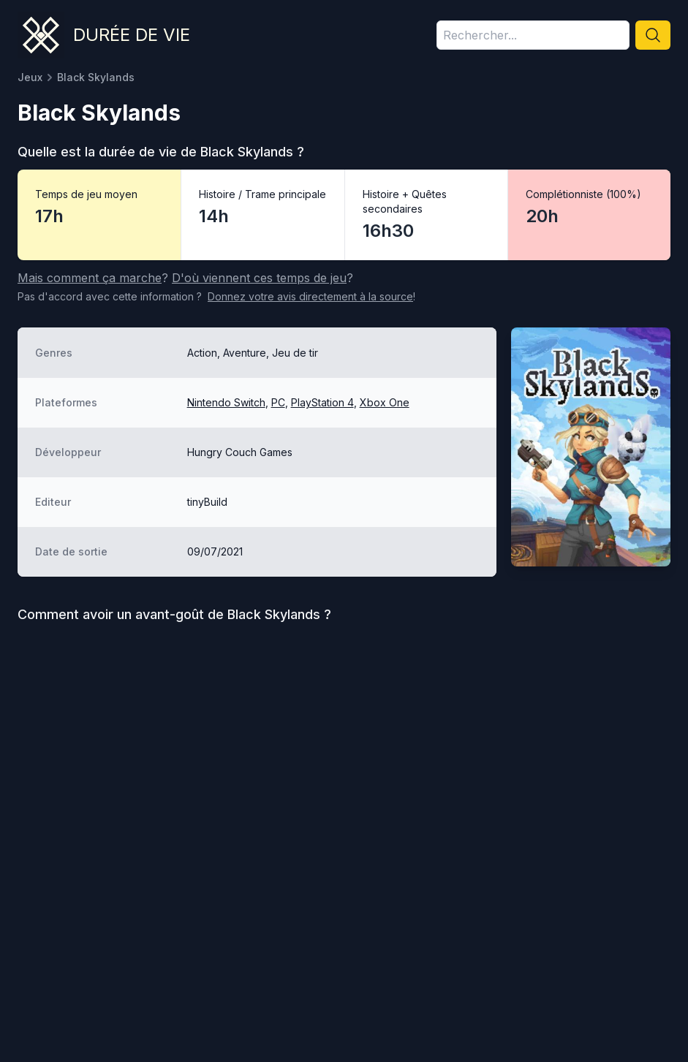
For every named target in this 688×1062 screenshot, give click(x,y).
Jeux (30, 77)
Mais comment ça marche (90, 277)
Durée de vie (131, 34)
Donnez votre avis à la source (310, 296)
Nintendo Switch (226, 402)
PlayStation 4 (322, 402)
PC (278, 402)
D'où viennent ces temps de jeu (259, 277)
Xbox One (384, 402)
